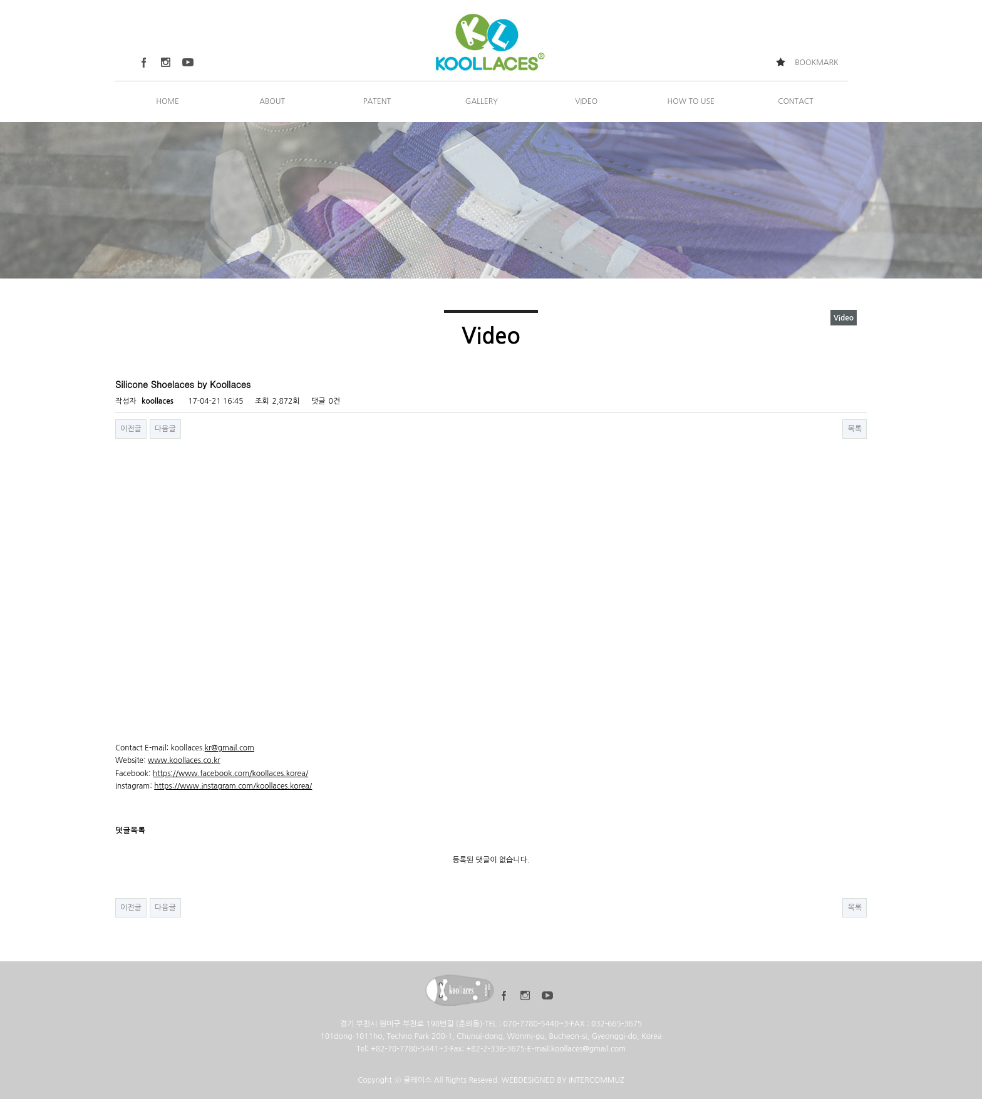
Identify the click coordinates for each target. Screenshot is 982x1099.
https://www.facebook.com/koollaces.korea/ (230, 773)
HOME (167, 101)
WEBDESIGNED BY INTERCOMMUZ (563, 1080)
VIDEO (586, 101)
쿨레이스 (417, 1080)
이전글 (131, 428)
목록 (854, 428)
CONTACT (795, 101)
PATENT (377, 101)
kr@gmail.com (229, 748)
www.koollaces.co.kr (184, 760)
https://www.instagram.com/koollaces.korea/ (233, 786)
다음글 (165, 428)
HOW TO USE (691, 101)
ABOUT (272, 101)
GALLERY (481, 101)
